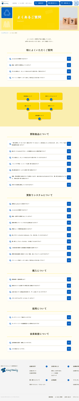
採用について (28, 107)
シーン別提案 (54, 373)
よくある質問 (21, 3)
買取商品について (17, 97)
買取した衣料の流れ (56, 371)
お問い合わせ (28, 3)
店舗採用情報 (32, 373)
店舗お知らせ (32, 371)
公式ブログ (54, 375)
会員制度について (50, 107)
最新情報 (15, 3)
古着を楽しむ (67, 3)
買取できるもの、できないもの (37, 384)
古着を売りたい (54, 3)
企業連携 (53, 380)
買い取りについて (34, 380)
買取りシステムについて (39, 97)
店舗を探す (41, 3)
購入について (61, 97)
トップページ (4, 33)
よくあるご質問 (58, 397)
